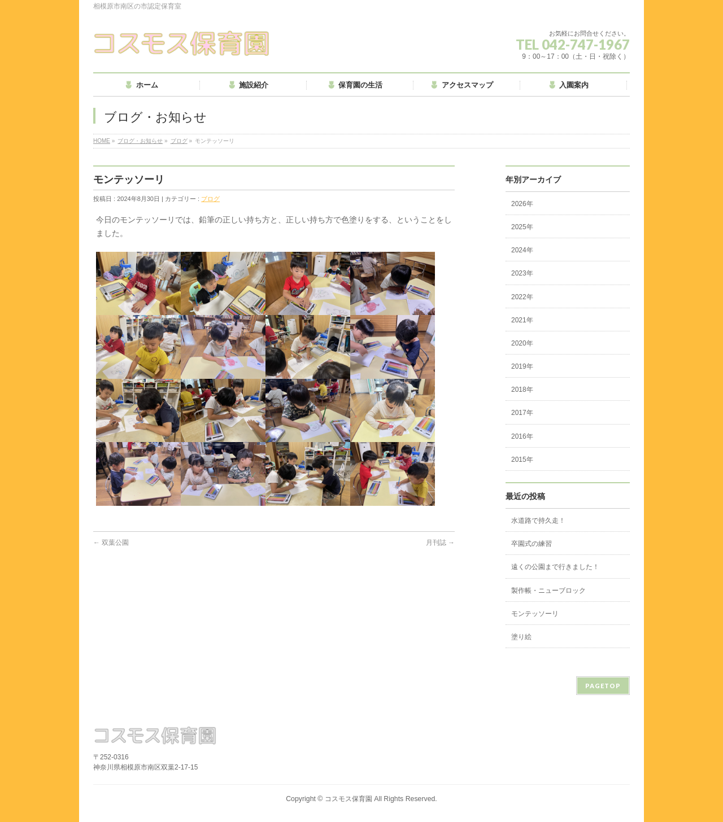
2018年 (522, 389)
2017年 (522, 413)
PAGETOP (603, 685)
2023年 (522, 273)
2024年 (522, 250)
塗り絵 (521, 637)
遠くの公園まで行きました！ (555, 567)
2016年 (522, 436)
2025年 (522, 227)
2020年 (522, 343)
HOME (101, 141)
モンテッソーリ (535, 614)
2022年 (522, 297)
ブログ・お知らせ (140, 141)
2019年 (522, 366)
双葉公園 (111, 542)
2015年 (522, 460)
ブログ (179, 141)
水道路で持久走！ (538, 520)
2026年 (522, 204)
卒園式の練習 (531, 544)
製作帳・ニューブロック (548, 590)
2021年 (522, 320)
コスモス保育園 (348, 799)
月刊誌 (440, 542)
